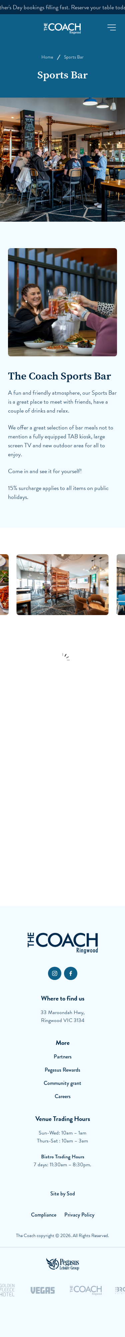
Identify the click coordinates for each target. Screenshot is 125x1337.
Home (47, 57)
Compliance (43, 1215)
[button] (111, 27)
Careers (63, 1096)
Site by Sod (62, 1193)
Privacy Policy (79, 1215)
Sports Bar (74, 57)
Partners (63, 1056)
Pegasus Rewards (62, 1070)
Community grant (62, 1083)
